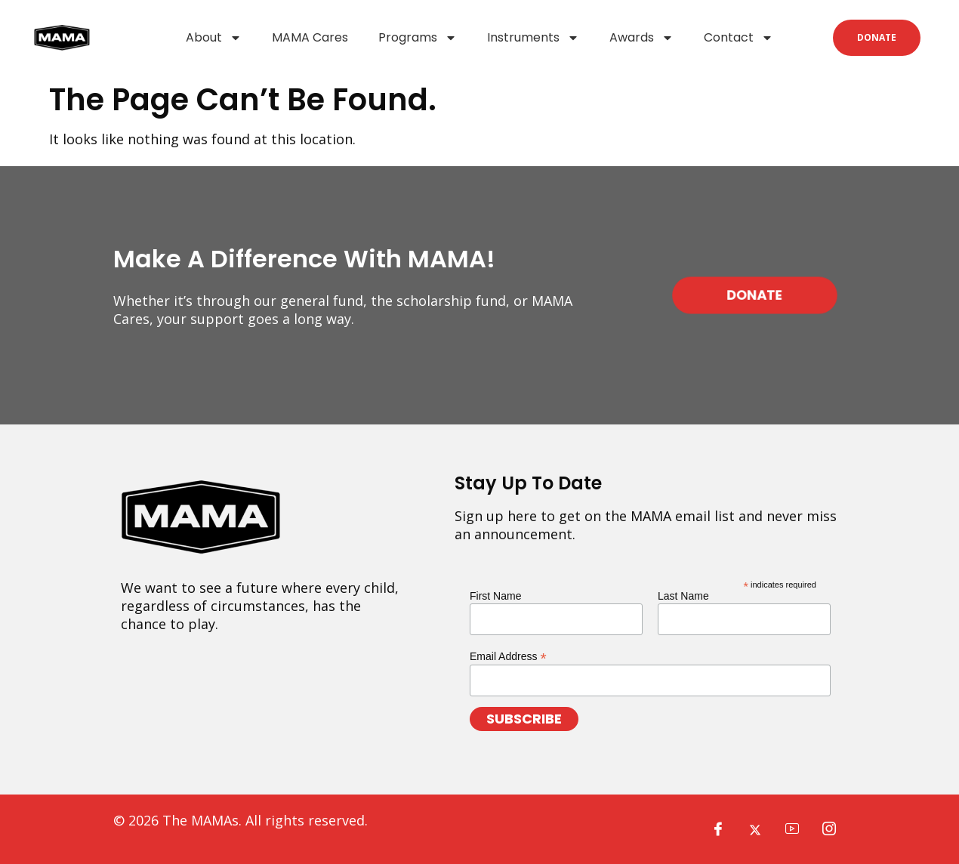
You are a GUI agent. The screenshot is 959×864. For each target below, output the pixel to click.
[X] (755, 829)
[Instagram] (829, 829)
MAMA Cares (310, 37)
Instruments (533, 37)
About (214, 37)
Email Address (508, 656)
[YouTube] (792, 829)
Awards (641, 37)
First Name (495, 596)
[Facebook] (718, 829)
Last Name (683, 596)
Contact (738, 37)
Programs (417, 37)
